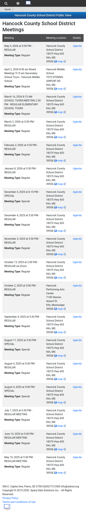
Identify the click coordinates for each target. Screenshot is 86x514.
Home (6, 9)
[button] (18, 3)
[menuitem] (6, 3)
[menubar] (16, 3)
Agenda (77, 45)
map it (60, 61)
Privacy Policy (10, 498)
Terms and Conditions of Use (19, 502)
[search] (6, 3)
